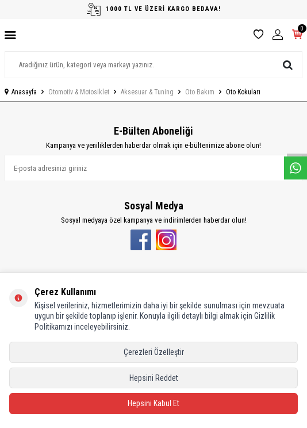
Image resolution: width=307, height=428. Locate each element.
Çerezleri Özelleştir (154, 352)
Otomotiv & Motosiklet (78, 92)
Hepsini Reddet (153, 378)
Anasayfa (21, 92)
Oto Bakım (199, 92)
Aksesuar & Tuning (147, 92)
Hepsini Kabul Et (153, 403)
